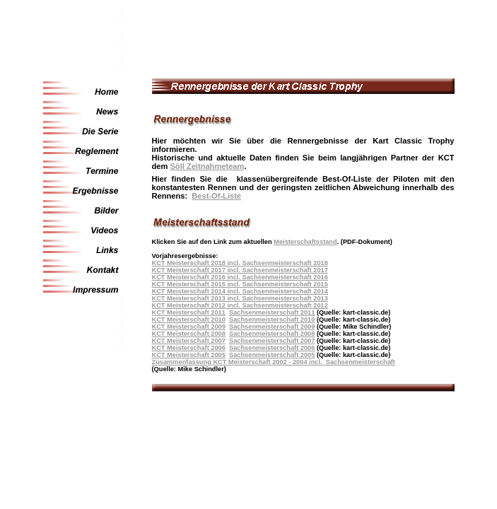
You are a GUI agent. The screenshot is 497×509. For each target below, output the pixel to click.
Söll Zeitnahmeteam (207, 166)
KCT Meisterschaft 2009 (189, 326)
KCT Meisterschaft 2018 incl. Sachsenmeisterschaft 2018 (240, 263)
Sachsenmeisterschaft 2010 (272, 319)
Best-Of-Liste (216, 196)
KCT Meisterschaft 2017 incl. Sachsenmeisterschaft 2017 (240, 270)
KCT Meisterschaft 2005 (189, 354)
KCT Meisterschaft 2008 (189, 333)
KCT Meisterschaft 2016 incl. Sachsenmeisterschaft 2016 (240, 277)
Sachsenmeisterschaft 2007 (272, 340)
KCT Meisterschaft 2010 (189, 319)
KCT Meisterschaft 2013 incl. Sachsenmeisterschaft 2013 (240, 298)
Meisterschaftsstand (305, 241)
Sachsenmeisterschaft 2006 (272, 347)
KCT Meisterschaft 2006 (189, 347)
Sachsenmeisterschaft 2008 (272, 333)
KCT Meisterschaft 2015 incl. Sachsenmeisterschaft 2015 (240, 284)
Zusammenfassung (183, 361)
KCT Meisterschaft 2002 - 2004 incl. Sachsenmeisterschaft (304, 361)
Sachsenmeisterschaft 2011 (272, 312)
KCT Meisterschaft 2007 (189, 340)
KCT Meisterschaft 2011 (189, 312)
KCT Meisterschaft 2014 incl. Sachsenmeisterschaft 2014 (240, 291)
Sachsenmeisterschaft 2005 (272, 354)
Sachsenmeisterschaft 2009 (272, 326)
